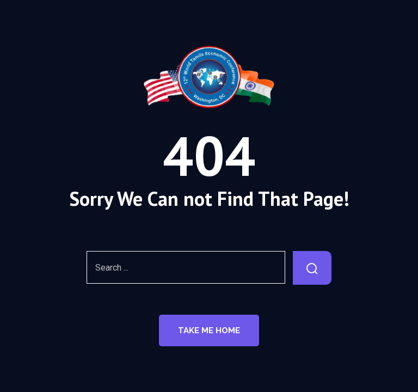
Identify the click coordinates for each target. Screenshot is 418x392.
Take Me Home (209, 330)
